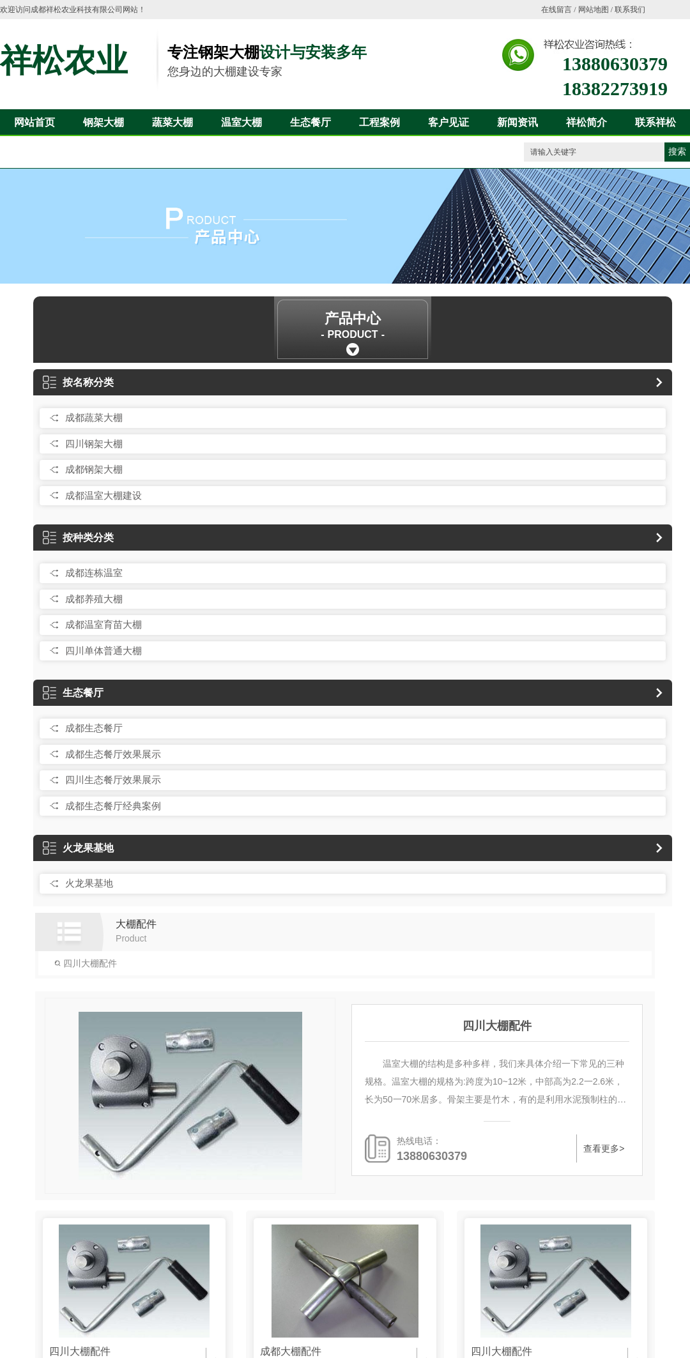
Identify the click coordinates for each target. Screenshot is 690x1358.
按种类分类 (78, 537)
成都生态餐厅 (94, 727)
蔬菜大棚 (172, 122)
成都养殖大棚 (94, 598)
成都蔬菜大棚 (94, 417)
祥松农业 (64, 61)
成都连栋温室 (94, 572)
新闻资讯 (517, 122)
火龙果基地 (78, 848)
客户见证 (448, 122)
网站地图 (593, 9)
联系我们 (630, 9)
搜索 (677, 151)
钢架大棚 (103, 122)
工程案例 (379, 122)
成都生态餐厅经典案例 (113, 805)
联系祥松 (655, 122)
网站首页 (34, 122)
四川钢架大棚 (94, 443)
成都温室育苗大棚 (103, 624)
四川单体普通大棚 (103, 650)
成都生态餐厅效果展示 (113, 754)
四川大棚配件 (85, 963)
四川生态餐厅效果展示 (113, 779)
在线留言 (556, 9)
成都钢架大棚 (94, 469)
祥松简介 (586, 122)
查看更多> (603, 1148)
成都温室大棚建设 (103, 495)
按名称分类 (78, 382)
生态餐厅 (310, 122)
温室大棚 (241, 122)
